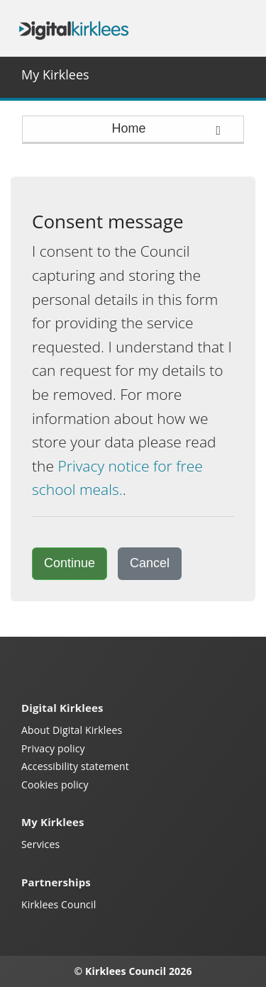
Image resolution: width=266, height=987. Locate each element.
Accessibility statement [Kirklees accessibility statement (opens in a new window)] (75, 766)
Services (40, 844)
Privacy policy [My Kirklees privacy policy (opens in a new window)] (53, 748)
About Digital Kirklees (71, 730)
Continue (69, 563)
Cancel (150, 563)
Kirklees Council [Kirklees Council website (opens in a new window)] (58, 904)
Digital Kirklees (74, 28)
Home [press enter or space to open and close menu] (166, 129)
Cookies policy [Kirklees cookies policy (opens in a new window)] (55, 784)
